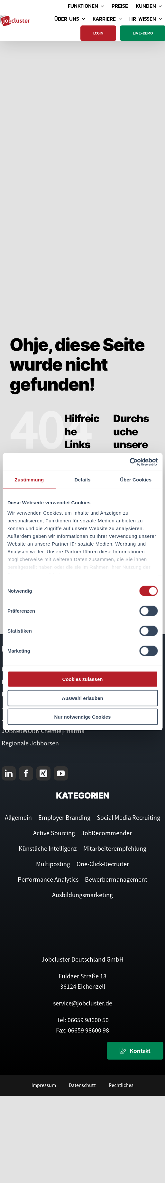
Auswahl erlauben (82, 698)
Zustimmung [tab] (29, 479)
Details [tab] (83, 479)
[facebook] (26, 773)
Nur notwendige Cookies (82, 717)
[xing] (43, 773)
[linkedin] (9, 773)
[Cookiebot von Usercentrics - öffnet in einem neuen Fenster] (129, 462)
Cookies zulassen (82, 679)
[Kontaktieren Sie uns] (135, 1051)
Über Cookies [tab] (135, 479)
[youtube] (61, 773)
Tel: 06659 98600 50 (83, 1020)
